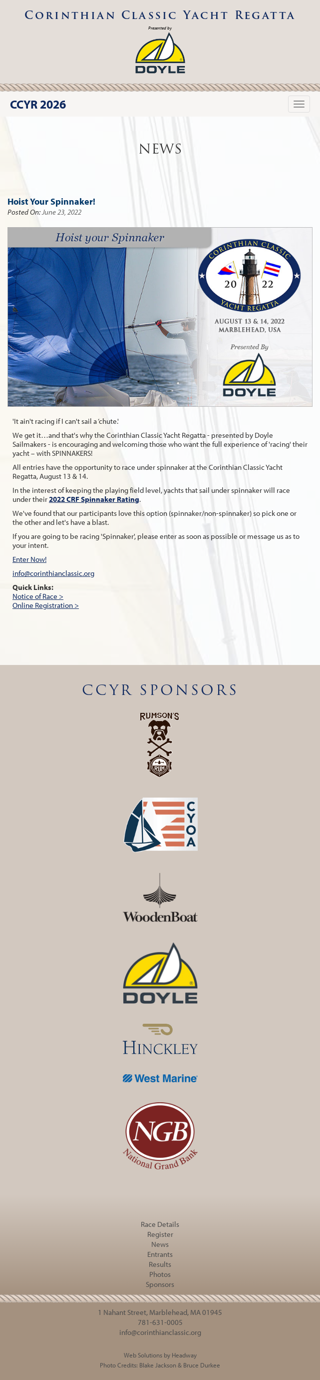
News (160, 1244)
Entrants (160, 1254)
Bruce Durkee (201, 1365)
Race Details (160, 1224)
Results (160, 1264)
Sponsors (160, 1284)
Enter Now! (29, 559)
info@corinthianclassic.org (53, 573)
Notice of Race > (37, 596)
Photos (160, 1274)
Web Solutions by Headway (160, 1355)
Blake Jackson (157, 1365)
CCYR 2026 (38, 104)
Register (160, 1234)
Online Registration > (45, 605)
